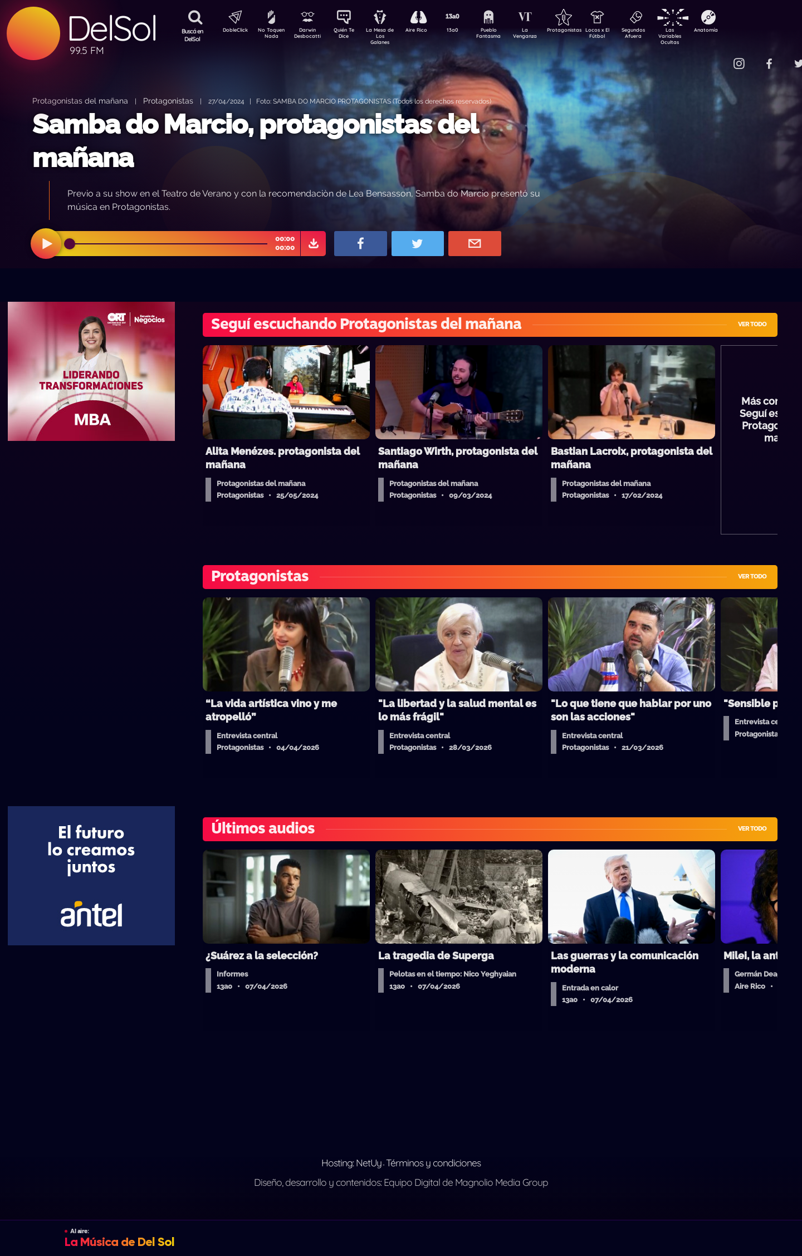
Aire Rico (426, 31)
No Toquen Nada (270, 35)
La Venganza (543, 35)
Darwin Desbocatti (309, 35)
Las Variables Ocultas (699, 36)
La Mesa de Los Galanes (387, 36)
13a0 (465, 31)
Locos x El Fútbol (621, 35)
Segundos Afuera (660, 35)
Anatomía (738, 31)
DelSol (111, 28)
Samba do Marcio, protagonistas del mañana (254, 141)
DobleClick (231, 31)
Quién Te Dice (348, 35)
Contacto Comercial (716, 57)
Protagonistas (582, 31)
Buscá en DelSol (192, 35)
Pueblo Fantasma (504, 35)
